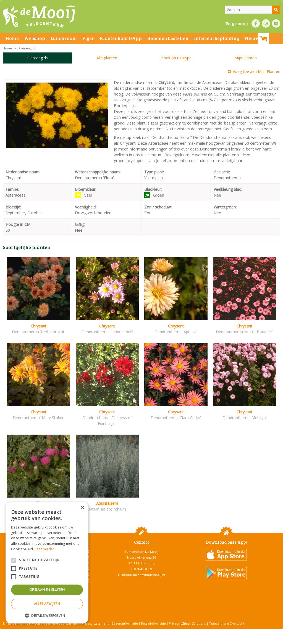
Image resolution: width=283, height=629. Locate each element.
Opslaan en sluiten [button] (47, 589)
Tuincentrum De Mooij (141, 551)
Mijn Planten (245, 57)
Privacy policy (179, 623)
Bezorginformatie (125, 623)
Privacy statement (95, 623)
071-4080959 (143, 569)
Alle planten (106, 57)
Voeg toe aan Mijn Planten (256, 71)
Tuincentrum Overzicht (226, 623)
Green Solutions (194, 623)
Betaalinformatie (153, 623)
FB (255, 23)
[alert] (47, 562)
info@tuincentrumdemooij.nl (143, 575)
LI (276, 23)
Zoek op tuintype (176, 57)
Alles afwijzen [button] (47, 603)
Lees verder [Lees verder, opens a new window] (44, 549)
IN (266, 23)
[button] (47, 615)
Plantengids (37, 57)
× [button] (82, 508)
